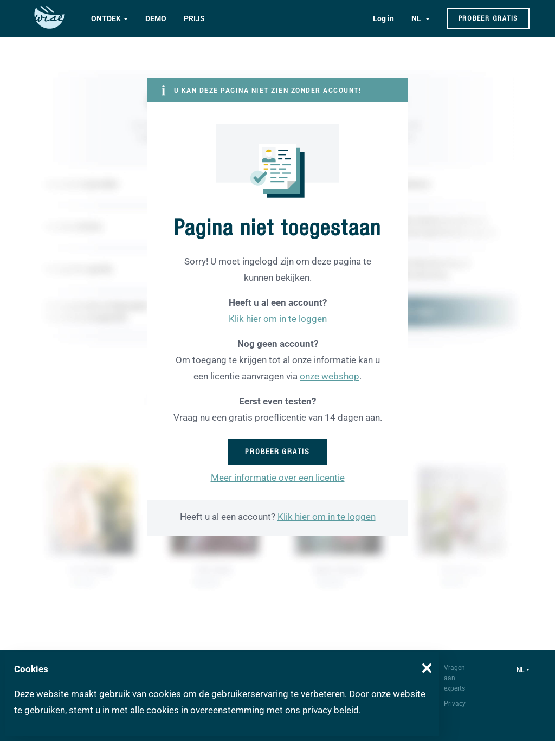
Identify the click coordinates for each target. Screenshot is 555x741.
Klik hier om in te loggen (278, 318)
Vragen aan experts (454, 678)
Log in (383, 18)
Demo (155, 18)
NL (417, 18)
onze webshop (329, 376)
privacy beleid (330, 710)
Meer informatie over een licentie (278, 477)
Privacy (455, 703)
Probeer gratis (488, 18)
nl (521, 670)
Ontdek (106, 18)
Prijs (194, 18)
